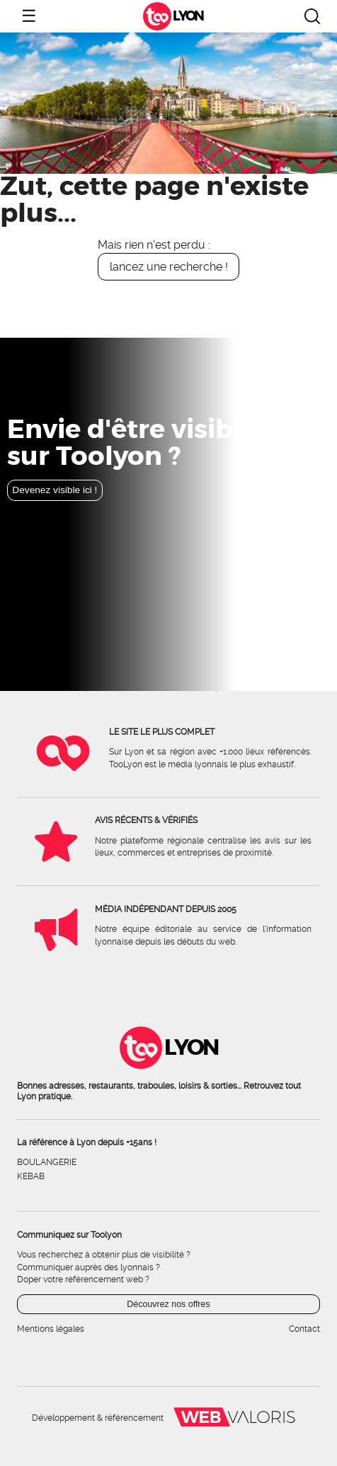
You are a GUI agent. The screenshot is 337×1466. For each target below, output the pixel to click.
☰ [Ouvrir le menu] (29, 15)
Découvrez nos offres (168, 1304)
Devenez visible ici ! (54, 490)
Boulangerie (46, 1162)
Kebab (31, 1176)
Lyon (187, 16)
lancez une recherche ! (169, 266)
